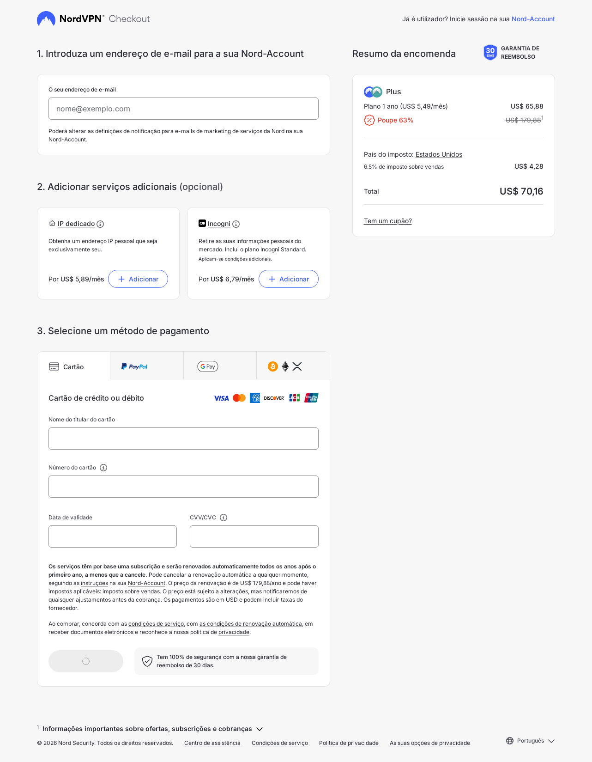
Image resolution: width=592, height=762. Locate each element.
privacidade (233, 631)
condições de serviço (156, 623)
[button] (76, 223)
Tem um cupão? (388, 221)
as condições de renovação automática (250, 623)
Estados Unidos (439, 154)
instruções (94, 582)
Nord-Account (533, 19)
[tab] (73, 365)
